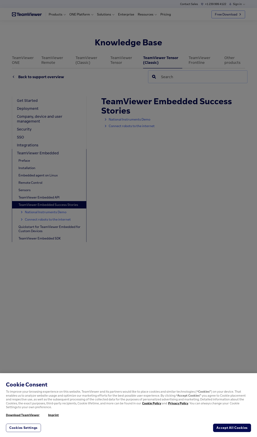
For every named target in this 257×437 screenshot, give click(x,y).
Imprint (53, 415)
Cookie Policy (151, 403)
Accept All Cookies (232, 427)
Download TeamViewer (23, 415)
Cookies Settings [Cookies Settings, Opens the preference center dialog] (23, 427)
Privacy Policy (178, 403)
